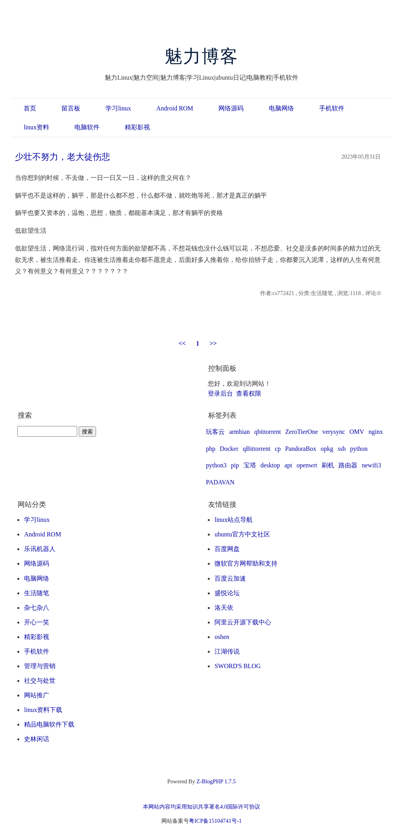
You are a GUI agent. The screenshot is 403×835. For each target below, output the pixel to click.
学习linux (118, 108)
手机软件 (331, 108)
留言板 (70, 108)
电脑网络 (281, 108)
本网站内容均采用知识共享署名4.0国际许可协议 (201, 806)
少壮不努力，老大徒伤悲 (62, 157)
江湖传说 (227, 651)
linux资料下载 (43, 709)
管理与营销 (39, 666)
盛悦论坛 (227, 593)
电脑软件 (87, 127)
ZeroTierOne (301, 431)
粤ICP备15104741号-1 (215, 821)
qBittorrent (256, 448)
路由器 (347, 465)
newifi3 (371, 465)
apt (288, 465)
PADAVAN (220, 482)
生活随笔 (36, 593)
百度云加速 (230, 578)
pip (235, 465)
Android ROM (174, 108)
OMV (356, 431)
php (210, 448)
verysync (333, 431)
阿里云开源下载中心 (242, 622)
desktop (270, 465)
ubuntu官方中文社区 (242, 534)
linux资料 (36, 127)
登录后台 (220, 393)
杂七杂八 (36, 607)
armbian (239, 431)
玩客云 (215, 431)
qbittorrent (267, 431)
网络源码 (231, 108)
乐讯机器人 (39, 548)
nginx (375, 431)
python (359, 448)
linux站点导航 (233, 519)
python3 (216, 465)
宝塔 (250, 465)
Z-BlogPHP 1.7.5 (216, 781)
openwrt (306, 465)
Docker (229, 448)
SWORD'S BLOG (237, 666)
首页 (30, 108)
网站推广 (36, 695)
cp (278, 448)
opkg (327, 448)
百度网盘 (227, 548)
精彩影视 (137, 127)
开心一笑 (36, 622)
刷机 (328, 465)
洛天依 (223, 607)
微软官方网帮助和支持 (245, 563)
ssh (342, 448)
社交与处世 (39, 680)
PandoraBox (300, 448)
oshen (221, 636)
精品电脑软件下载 (49, 724)
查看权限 (248, 393)
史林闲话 (36, 739)
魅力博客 (202, 56)
